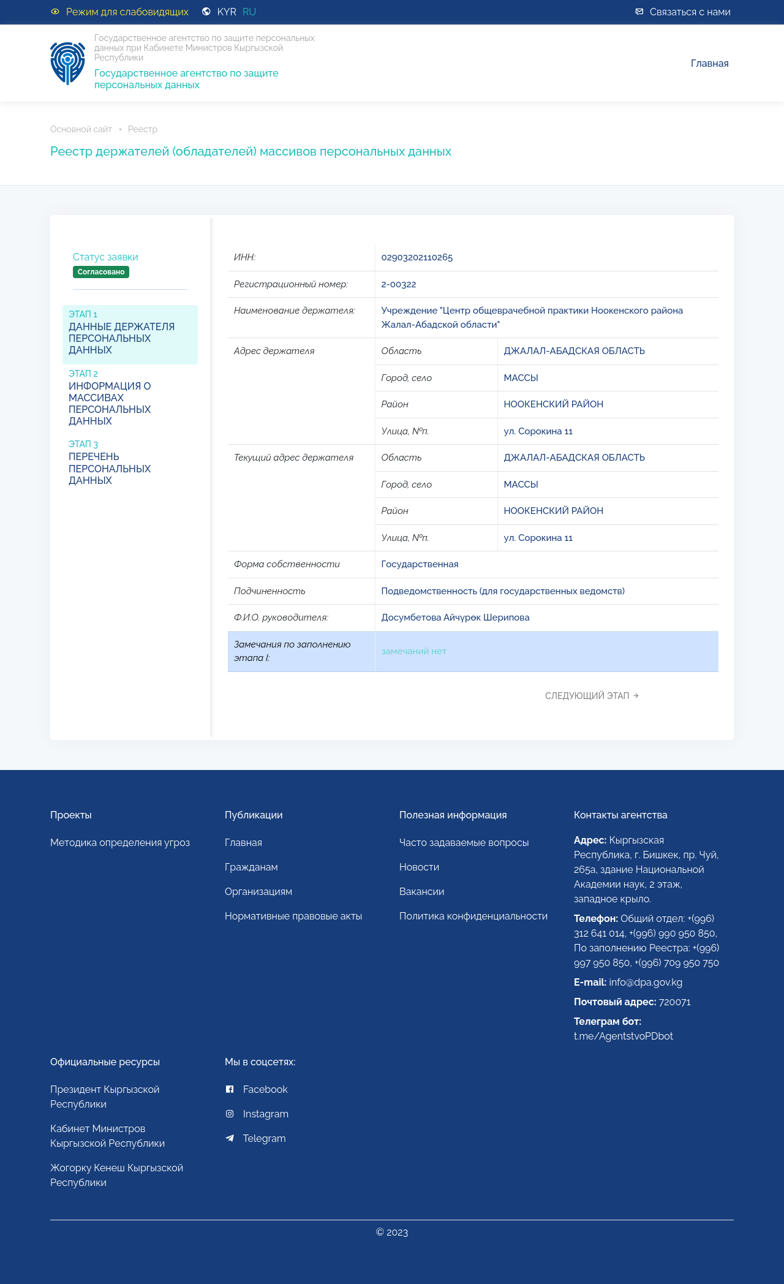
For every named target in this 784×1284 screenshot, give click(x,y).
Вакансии (422, 891)
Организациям (258, 891)
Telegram (255, 1138)
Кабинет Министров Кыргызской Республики (107, 1136)
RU (250, 12)
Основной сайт (81, 129)
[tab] (130, 274)
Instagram (256, 1114)
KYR (226, 12)
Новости (419, 867)
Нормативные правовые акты (293, 916)
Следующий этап (595, 696)
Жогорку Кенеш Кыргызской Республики (116, 1175)
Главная (710, 63)
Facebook (256, 1089)
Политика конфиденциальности (473, 916)
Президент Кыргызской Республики (105, 1097)
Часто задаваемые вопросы (464, 842)
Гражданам (251, 867)
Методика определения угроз (120, 842)
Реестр (142, 129)
